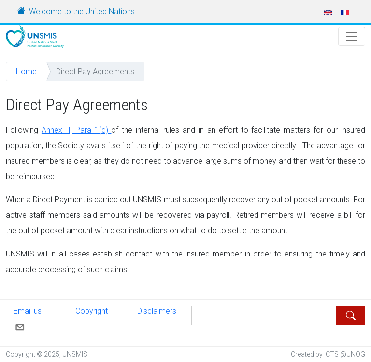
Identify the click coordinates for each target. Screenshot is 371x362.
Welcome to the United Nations (82, 11)
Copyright (91, 311)
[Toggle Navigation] (351, 36)
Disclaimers (156, 311)
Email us (28, 318)
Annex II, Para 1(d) (77, 130)
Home (26, 71)
